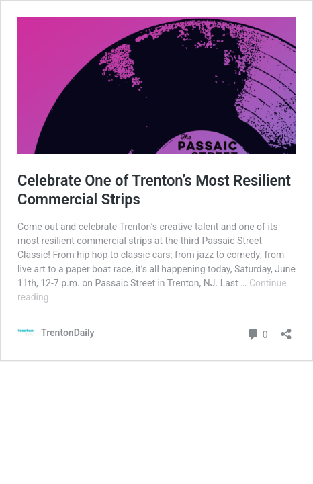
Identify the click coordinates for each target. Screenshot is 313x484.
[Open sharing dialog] (286, 329)
